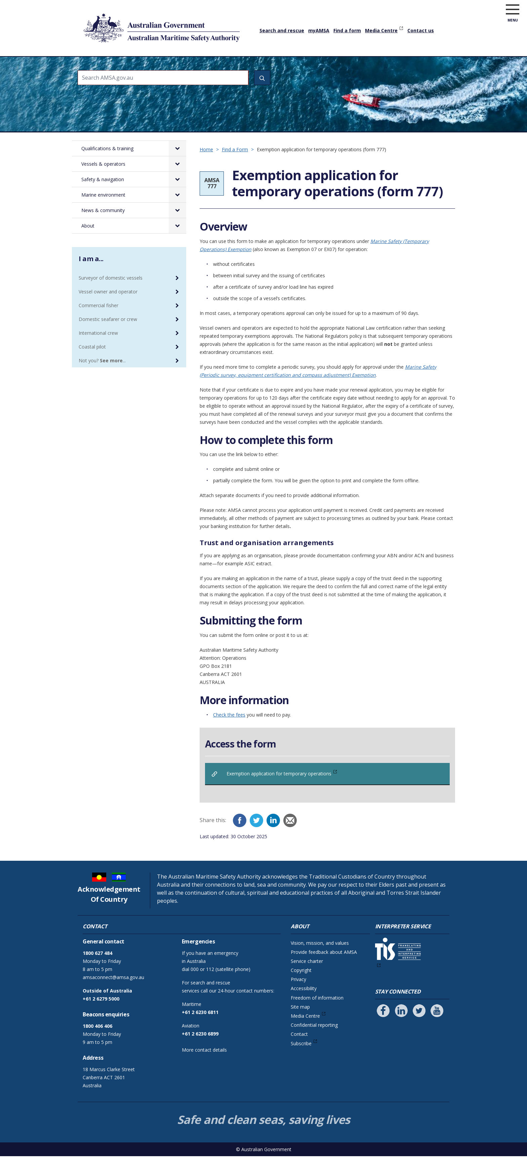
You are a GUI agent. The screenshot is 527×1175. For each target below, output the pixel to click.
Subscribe (301, 1062)
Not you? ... (102, 379)
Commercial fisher (98, 324)
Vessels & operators (195, 65)
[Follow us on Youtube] (437, 1029)
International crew (98, 352)
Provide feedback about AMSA (324, 971)
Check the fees (229, 733)
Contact (299, 1053)
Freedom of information (317, 1016)
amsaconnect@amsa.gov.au (113, 996)
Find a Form (235, 168)
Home (85, 60)
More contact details (204, 1068)
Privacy (298, 998)
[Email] (290, 839)
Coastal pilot (92, 365)
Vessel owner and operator (108, 310)
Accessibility (304, 1007)
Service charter (307, 980)
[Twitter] (256, 839)
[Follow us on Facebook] (383, 1029)
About (419, 65)
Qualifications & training (129, 65)
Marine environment (316, 65)
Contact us (420, 30)
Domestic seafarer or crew (108, 338)
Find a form (347, 30)
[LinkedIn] (273, 839)
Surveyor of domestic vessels (111, 296)
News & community (377, 65)
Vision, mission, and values (320, 962)
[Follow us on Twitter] (419, 1029)
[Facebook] (239, 839)
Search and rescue (281, 30)
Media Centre (381, 30)
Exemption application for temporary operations (279, 792)
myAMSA (318, 30)
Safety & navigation (255, 65)
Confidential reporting (314, 1044)
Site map (300, 1025)
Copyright (301, 989)
